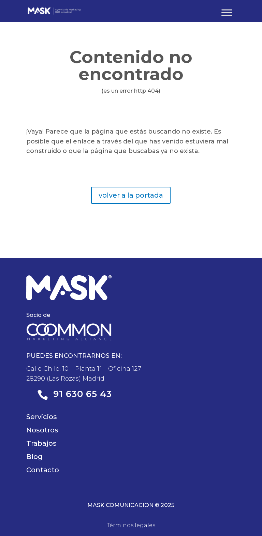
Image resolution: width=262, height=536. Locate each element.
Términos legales (131, 525)
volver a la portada (131, 195)
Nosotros (42, 430)
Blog (34, 457)
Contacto (42, 470)
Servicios (41, 417)
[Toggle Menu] (226, 12)
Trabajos (41, 443)
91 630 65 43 (82, 393)
